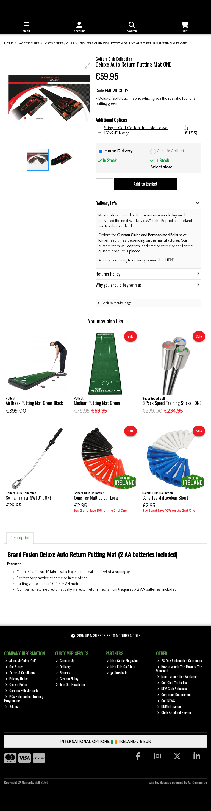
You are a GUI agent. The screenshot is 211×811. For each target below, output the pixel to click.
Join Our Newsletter (70, 684)
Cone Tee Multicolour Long (96, 497)
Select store (161, 167)
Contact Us (65, 660)
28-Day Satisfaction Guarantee (179, 660)
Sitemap (12, 706)
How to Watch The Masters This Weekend (179, 668)
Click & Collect (170, 150)
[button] (87, 65)
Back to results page (116, 303)
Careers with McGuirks (22, 690)
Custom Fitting (67, 678)
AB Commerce (197, 782)
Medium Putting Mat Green (97, 403)
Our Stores (14, 666)
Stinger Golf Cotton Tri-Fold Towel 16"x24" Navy (152, 130)
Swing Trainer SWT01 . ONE (28, 497)
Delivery (63, 666)
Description (19, 537)
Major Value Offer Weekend (177, 676)
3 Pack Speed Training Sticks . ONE (171, 403)
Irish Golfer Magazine (123, 660)
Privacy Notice (17, 678)
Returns (63, 672)
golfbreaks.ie (117, 672)
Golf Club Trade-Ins (172, 682)
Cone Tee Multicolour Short (165, 497)
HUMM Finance (169, 706)
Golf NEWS (166, 700)
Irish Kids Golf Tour (121, 666)
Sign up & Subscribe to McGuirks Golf (105, 635)
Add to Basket (145, 184)
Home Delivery (118, 150)
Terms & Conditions (20, 672)
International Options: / (105, 741)
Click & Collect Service (174, 712)
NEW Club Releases (172, 688)
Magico (164, 782)
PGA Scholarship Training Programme (23, 698)
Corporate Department (174, 694)
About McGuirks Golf (20, 660)
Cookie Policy (16, 684)
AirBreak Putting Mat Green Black (34, 403)
